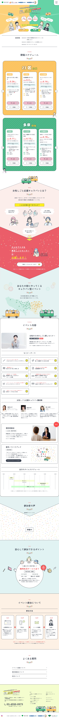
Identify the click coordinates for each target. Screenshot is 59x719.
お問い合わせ (48, 701)
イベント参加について (34, 700)
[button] (2, 91)
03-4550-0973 (15, 704)
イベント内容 (33, 696)
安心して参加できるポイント (36, 698)
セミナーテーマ (49, 692)
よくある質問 (33, 703)
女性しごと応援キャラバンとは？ (36, 694)
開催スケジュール (33, 701)
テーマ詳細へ (13, 107)
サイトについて (48, 697)
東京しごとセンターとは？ (29, 264)
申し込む (13, 103)
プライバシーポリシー (50, 699)
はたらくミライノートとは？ (14, 460)
